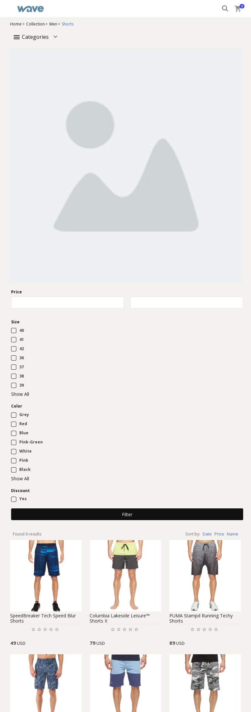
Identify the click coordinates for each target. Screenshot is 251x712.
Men (53, 24)
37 (21, 367)
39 (21, 385)
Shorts (68, 24)
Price (219, 534)
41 (21, 339)
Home (16, 24)
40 (21, 330)
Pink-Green (31, 442)
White (25, 451)
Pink (23, 460)
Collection (35, 24)
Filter (127, 514)
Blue (23, 433)
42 (21, 348)
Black (25, 469)
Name (232, 534)
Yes (23, 499)
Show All (20, 394)
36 (21, 358)
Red (23, 423)
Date (207, 534)
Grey (24, 414)
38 (21, 376)
